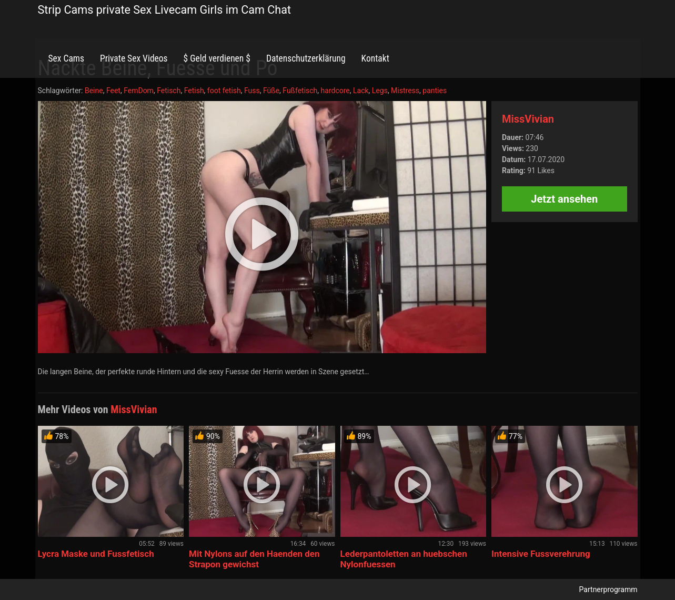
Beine (94, 90)
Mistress (405, 90)
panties (434, 90)
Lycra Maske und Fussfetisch (96, 553)
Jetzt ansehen (564, 199)
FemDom (139, 90)
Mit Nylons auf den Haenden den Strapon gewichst (254, 558)
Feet (113, 90)
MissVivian (528, 119)
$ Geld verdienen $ (217, 58)
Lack (361, 90)
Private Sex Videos (134, 58)
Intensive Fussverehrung (540, 553)
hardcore (335, 90)
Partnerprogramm (608, 589)
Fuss (252, 90)
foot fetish (224, 90)
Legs (380, 90)
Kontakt (375, 58)
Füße (271, 90)
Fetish (194, 90)
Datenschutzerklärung (306, 58)
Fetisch (168, 90)
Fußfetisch (300, 90)
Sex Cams (66, 58)
